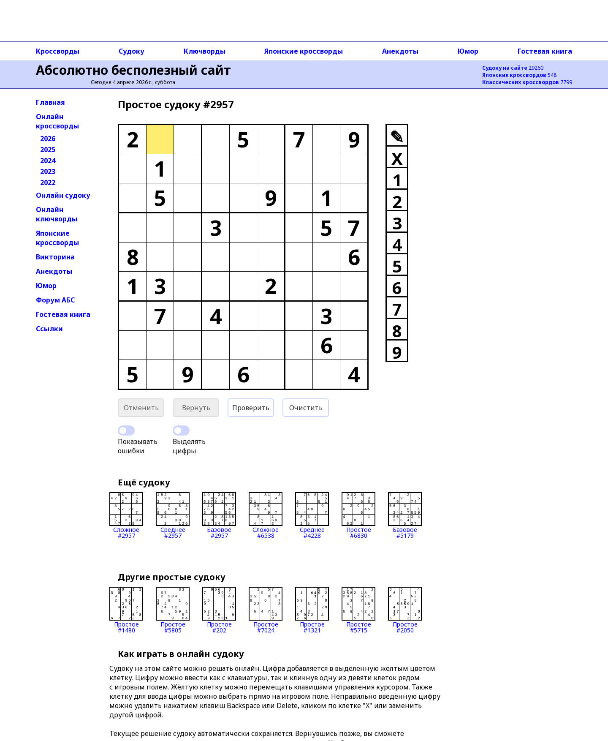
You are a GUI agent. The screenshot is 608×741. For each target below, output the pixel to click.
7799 (527, 82)
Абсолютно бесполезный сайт (133, 70)
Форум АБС (55, 300)
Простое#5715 (358, 610)
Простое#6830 (358, 515)
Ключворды (204, 51)
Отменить (141, 407)
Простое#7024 (265, 610)
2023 (47, 171)
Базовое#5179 (405, 515)
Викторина (55, 257)
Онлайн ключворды (56, 214)
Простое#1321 (312, 610)
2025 (47, 149)
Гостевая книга (545, 51)
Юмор (468, 51)
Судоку (131, 51)
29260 (512, 67)
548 (519, 75)
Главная (50, 102)
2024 (47, 160)
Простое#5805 (173, 610)
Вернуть (196, 407)
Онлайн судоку (63, 195)
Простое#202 (219, 610)
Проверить (250, 407)
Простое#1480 (126, 610)
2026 (47, 138)
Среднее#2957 (173, 515)
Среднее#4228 (312, 515)
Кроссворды (57, 51)
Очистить (306, 407)
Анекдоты (400, 51)
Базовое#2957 (219, 515)
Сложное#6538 (265, 515)
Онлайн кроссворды (57, 121)
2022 (47, 182)
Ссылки (49, 328)
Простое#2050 (405, 610)
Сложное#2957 (126, 515)
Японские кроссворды (303, 51)
